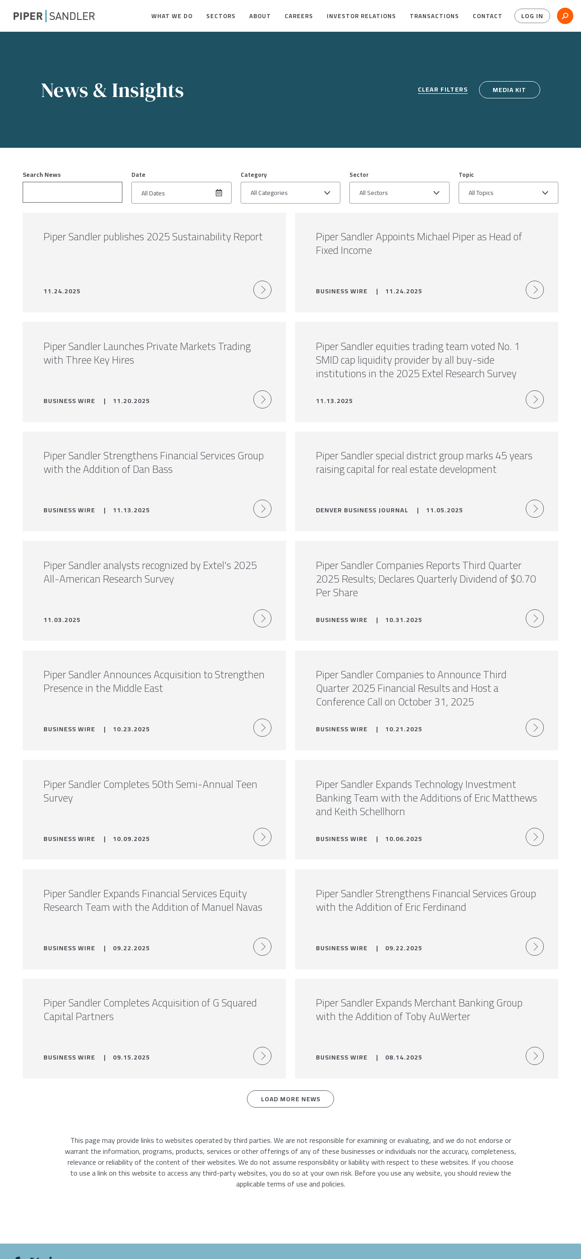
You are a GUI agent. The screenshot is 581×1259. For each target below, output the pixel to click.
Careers (299, 15)
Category (254, 174)
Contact (488, 15)
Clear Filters (442, 90)
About (260, 15)
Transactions (434, 15)
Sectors (221, 15)
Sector (358, 174)
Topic (466, 174)
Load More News (291, 1105)
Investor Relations (361, 15)
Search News (42, 174)
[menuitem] (172, 16)
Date (138, 174)
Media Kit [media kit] (509, 90)
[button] (172, 16)
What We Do (172, 15)
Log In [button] (532, 16)
